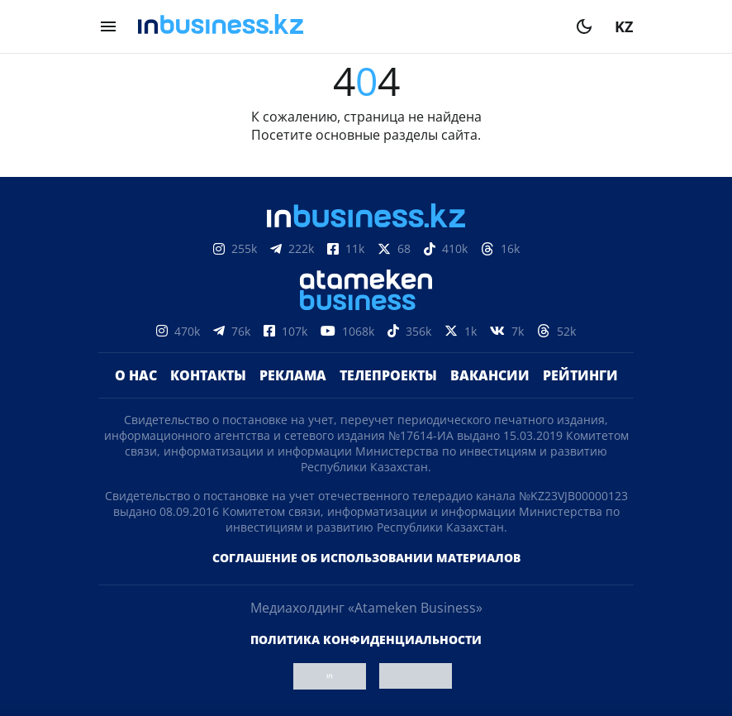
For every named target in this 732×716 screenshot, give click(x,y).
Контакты (208, 375)
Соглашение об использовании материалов (366, 558)
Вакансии (490, 375)
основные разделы (377, 135)
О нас (136, 375)
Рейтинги (580, 375)
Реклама (292, 375)
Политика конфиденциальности (366, 639)
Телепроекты (388, 375)
